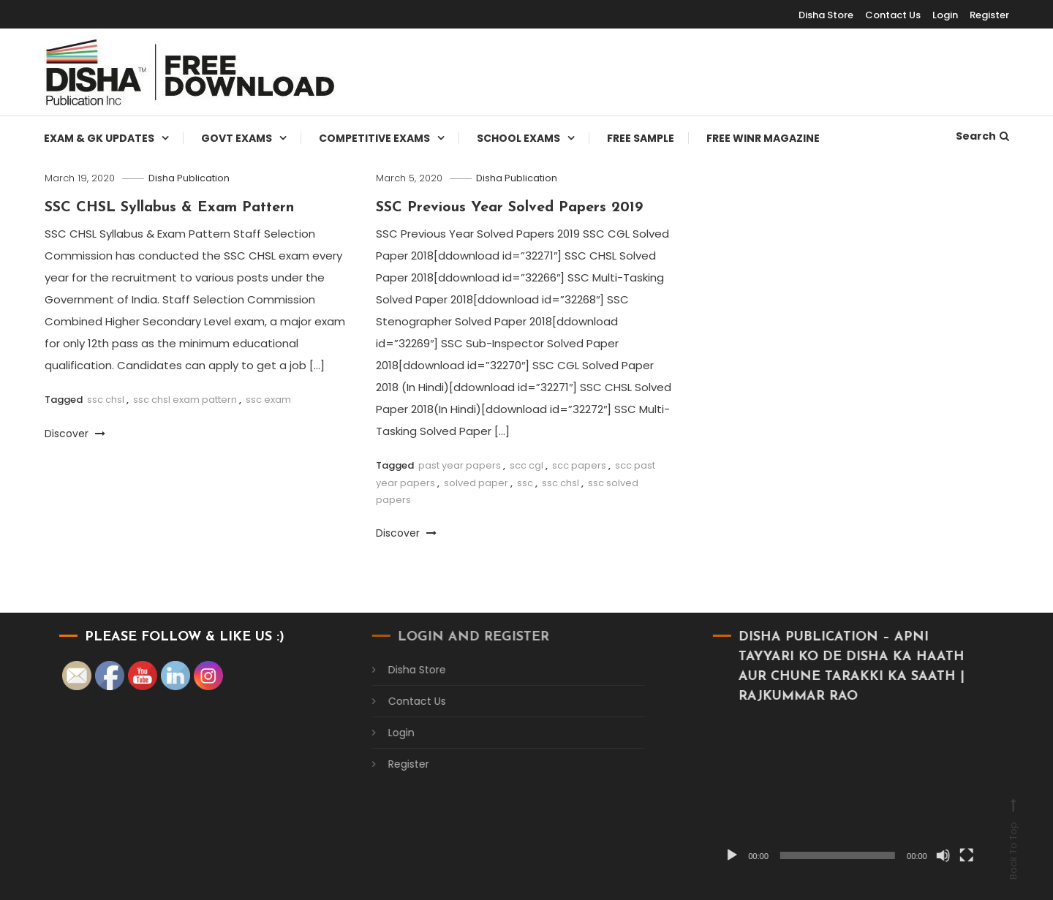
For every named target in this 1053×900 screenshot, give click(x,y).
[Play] (716, 855)
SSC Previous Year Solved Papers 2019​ (509, 207)
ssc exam (268, 399)
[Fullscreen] (950, 855)
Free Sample (640, 138)
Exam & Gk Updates (99, 138)
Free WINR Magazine (763, 138)
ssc (525, 483)
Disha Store (826, 15)
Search (982, 136)
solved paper (476, 483)
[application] (833, 793)
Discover (75, 433)
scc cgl (526, 465)
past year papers (459, 465)
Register (989, 15)
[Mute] (926, 855)
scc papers (579, 465)
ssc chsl (105, 399)
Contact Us (893, 15)
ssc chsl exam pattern (185, 399)
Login (945, 15)
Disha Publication (189, 178)
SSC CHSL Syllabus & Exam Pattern (169, 207)
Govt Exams (236, 138)
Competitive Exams (374, 138)
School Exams (518, 138)
